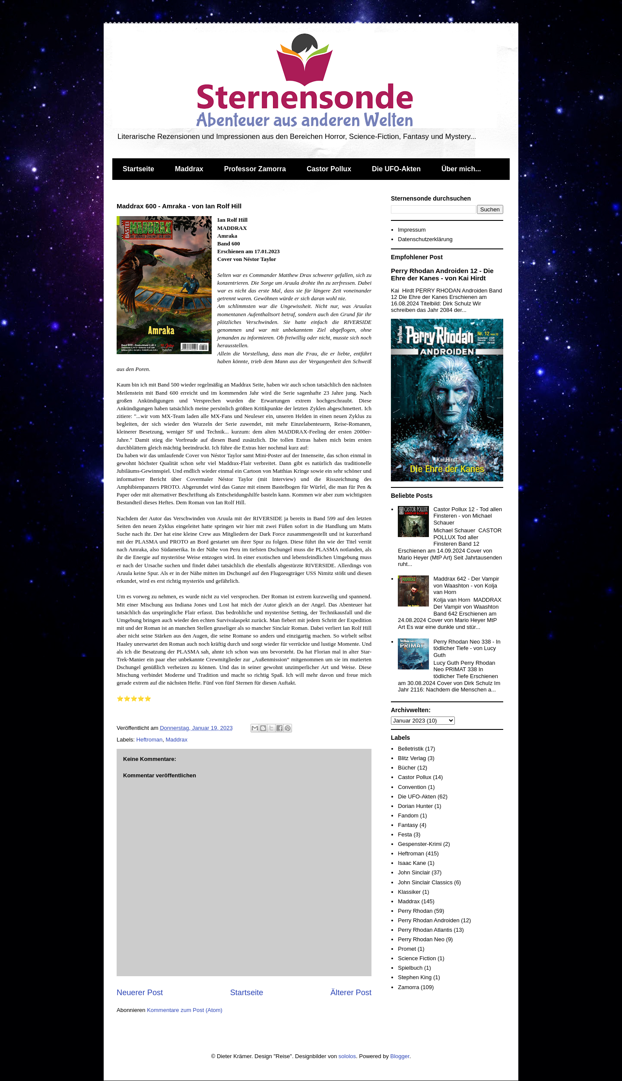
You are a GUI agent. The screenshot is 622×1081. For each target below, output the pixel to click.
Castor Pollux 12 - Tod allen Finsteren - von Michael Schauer (467, 516)
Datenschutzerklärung (425, 239)
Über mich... (461, 169)
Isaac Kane (412, 863)
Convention (412, 787)
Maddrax (189, 169)
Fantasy (408, 825)
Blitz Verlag (412, 758)
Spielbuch (410, 968)
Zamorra (408, 987)
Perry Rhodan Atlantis (425, 930)
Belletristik (410, 748)
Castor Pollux (329, 169)
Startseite (138, 169)
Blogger (399, 1056)
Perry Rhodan (415, 911)
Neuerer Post (140, 992)
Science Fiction (417, 958)
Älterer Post (350, 992)
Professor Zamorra (255, 169)
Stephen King (415, 977)
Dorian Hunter (415, 806)
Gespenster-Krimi (419, 844)
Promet (407, 949)
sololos (347, 1056)
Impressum (411, 229)
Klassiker (409, 892)
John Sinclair (414, 872)
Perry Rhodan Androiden (428, 920)
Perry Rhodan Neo (421, 939)
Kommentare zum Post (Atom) (184, 1010)
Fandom (408, 815)
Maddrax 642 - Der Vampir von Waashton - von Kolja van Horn (466, 585)
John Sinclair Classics (425, 882)
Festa (405, 834)
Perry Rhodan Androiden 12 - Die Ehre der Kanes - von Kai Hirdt (442, 274)
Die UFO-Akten (396, 169)
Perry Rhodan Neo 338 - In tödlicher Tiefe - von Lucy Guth (466, 648)
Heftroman (149, 739)
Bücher (407, 767)
